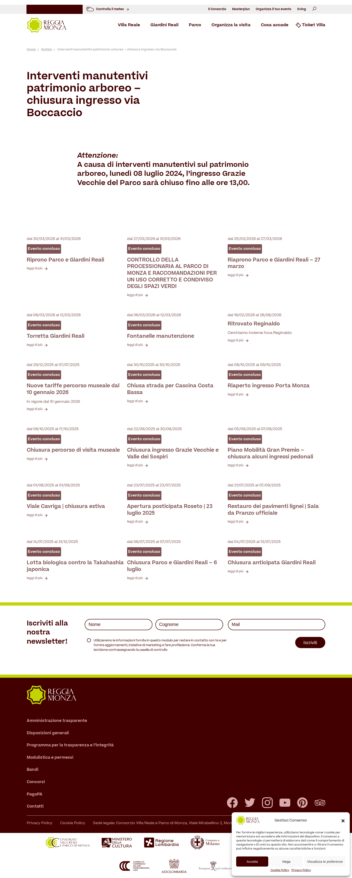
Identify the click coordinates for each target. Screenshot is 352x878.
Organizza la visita (231, 25)
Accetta (252, 861)
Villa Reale (129, 25)
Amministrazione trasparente (57, 720)
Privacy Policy (301, 870)
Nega (286, 861)
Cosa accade (274, 25)
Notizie (46, 50)
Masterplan (241, 9)
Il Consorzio (217, 9)
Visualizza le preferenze (325, 861)
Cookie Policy (280, 870)
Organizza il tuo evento (273, 9)
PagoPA (34, 794)
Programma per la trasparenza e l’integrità (70, 745)
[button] (343, 821)
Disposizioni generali (48, 733)
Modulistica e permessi (50, 757)
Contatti (35, 806)
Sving (301, 9)
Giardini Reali (164, 25)
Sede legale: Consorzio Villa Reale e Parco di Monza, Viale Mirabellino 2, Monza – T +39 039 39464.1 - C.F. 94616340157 (199, 823)
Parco (195, 25)
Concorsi (36, 782)
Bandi (32, 769)
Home (31, 50)
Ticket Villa (313, 25)
